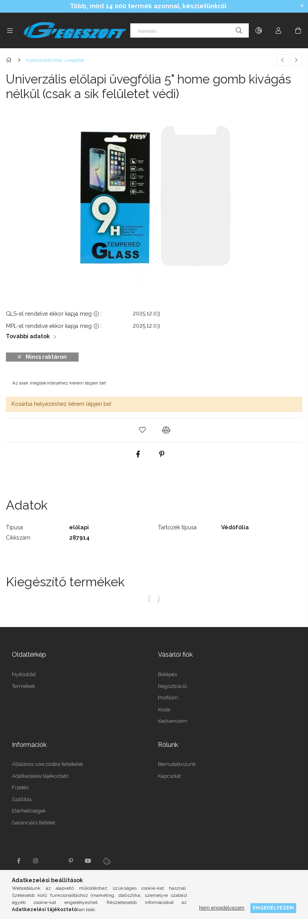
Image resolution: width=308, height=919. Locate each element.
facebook (18, 861)
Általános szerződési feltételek (47, 764)
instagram (36, 861)
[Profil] (278, 30)
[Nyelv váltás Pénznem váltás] (259, 30)
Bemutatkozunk (177, 764)
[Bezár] (302, 6)
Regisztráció (172, 686)
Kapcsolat (169, 776)
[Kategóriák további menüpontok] (10, 30)
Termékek (23, 686)
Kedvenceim (173, 721)
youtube (88, 861)
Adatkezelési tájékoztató (40, 776)
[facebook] (138, 454)
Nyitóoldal (24, 674)
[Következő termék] (296, 60)
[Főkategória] (10, 60)
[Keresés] (189, 30)
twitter (53, 861)
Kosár (164, 709)
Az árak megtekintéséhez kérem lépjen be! (59, 383)
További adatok (28, 336)
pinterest (70, 861)
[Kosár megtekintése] (298, 30)
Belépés (167, 674)
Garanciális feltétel (33, 823)
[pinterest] (162, 454)
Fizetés (20, 787)
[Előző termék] (282, 60)
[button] (142, 430)
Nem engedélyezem (221, 908)
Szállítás (22, 799)
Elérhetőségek (29, 811)
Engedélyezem (273, 908)
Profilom (168, 698)
